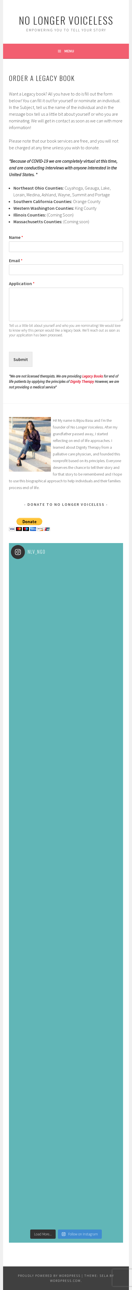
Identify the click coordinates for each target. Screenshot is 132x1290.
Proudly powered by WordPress (49, 1275)
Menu (69, 50)
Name (16, 237)
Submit (20, 359)
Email (16, 260)
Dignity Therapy (82, 381)
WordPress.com (65, 1281)
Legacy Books (92, 376)
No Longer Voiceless (66, 20)
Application (22, 283)
